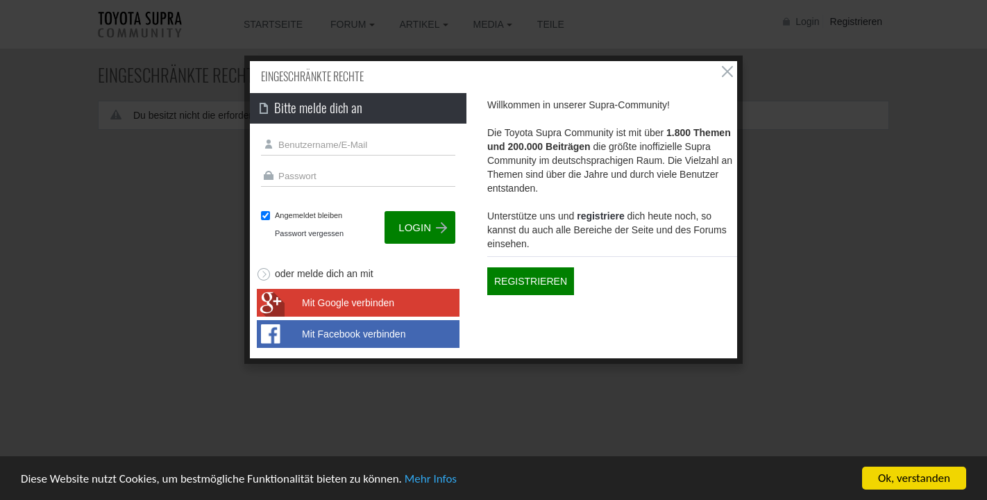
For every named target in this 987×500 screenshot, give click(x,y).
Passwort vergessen (309, 233)
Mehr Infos (431, 479)
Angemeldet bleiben (308, 215)
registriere (600, 216)
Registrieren (530, 281)
